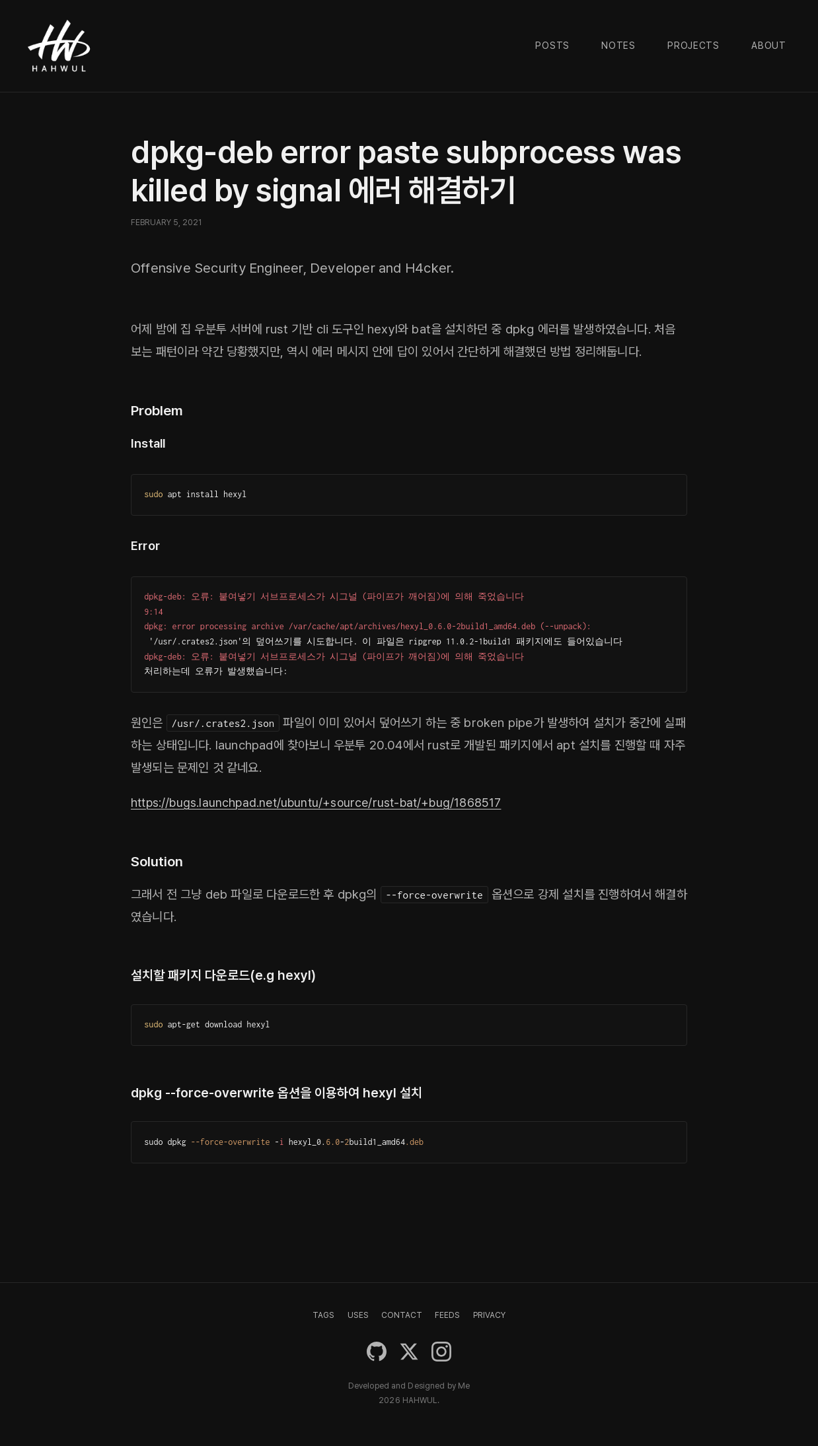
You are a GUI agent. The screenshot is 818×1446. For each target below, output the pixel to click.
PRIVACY (489, 1315)
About (768, 45)
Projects (693, 45)
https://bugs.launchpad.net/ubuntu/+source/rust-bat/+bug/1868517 (323, 802)
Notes (618, 45)
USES (358, 1315)
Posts (552, 45)
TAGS (323, 1315)
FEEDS (447, 1315)
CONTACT (401, 1315)
